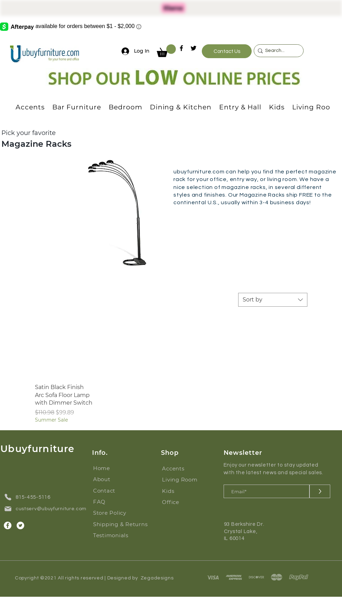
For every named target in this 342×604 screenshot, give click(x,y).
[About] (114, 479)
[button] (166, 50)
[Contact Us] (227, 51)
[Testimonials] (123, 535)
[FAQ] (114, 501)
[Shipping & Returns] (123, 524)
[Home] (114, 468)
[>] (319, 491)
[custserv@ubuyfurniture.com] (48, 508)
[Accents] (183, 468)
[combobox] (272, 300)
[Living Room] (183, 479)
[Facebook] (181, 48)
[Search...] (277, 51)
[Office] (183, 501)
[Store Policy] (114, 512)
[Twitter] (193, 48)
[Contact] (114, 490)
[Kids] (183, 490)
